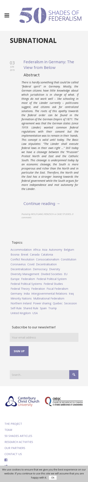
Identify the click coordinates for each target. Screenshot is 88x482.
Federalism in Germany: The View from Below (48, 65)
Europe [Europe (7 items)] (15, 279)
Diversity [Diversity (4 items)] (54, 269)
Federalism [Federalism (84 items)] (28, 279)
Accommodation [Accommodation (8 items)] (21, 249)
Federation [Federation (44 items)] (38, 288)
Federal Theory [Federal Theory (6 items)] (20, 288)
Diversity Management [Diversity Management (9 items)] (25, 274)
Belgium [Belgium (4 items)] (69, 249)
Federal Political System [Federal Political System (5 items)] (52, 279)
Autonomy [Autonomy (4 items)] (55, 249)
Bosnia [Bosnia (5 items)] (15, 254)
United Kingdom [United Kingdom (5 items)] (21, 313)
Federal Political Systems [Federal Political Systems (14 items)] (26, 284)
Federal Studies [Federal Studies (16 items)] (53, 284)
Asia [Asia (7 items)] (44, 249)
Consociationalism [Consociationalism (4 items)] (47, 259)
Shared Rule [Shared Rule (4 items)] (30, 308)
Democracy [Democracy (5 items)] (40, 269)
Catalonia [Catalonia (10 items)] (47, 254)
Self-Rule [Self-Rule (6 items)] (16, 308)
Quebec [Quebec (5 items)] (58, 303)
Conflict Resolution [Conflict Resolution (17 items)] (22, 259)
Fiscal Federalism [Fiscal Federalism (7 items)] (57, 288)
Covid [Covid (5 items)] (30, 264)
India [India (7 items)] (27, 293)
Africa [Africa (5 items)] (36, 249)
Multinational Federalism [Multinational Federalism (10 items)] (48, 298)
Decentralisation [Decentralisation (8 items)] (46, 264)
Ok (52, 477)
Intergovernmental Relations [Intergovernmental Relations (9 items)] (49, 293)
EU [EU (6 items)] (65, 274)
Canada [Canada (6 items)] (35, 254)
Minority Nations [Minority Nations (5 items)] (21, 298)
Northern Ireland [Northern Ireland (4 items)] (21, 303)
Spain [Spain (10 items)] (43, 308)
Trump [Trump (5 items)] (52, 308)
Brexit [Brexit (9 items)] (24, 254)
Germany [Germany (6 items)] (16, 293)
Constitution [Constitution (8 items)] (68, 259)
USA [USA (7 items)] (35, 313)
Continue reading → (41, 203)
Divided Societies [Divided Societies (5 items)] (51, 274)
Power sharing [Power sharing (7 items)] (42, 303)
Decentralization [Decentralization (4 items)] (21, 269)
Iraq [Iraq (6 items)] (71, 293)
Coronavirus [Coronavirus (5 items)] (18, 264)
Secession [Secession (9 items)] (70, 303)
